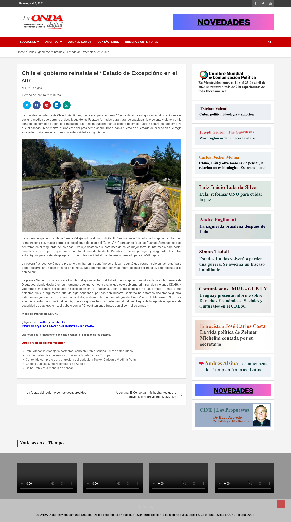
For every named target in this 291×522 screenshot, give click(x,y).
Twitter (43, 322)
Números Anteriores (141, 42)
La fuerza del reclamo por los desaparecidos (56, 392)
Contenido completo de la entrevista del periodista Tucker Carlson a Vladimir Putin (81, 359)
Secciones (28, 42)
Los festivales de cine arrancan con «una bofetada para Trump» (68, 355)
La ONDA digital (33, 88)
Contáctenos (108, 42)
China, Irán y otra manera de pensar (49, 368)
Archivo (51, 42)
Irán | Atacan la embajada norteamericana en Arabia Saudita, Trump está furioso (79, 351)
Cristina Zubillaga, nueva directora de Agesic (55, 364)
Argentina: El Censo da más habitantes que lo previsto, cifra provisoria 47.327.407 (146, 395)
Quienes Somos (79, 42)
